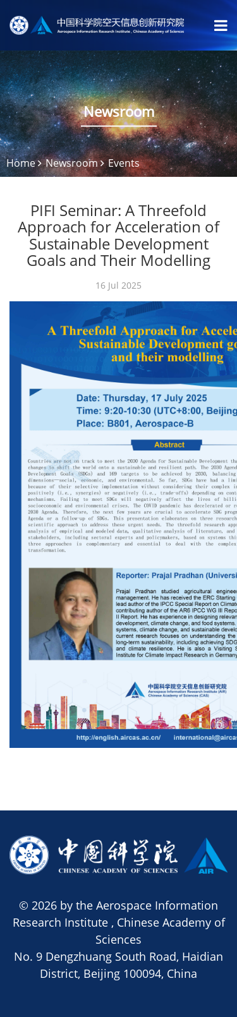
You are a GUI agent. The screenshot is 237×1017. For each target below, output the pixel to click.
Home (20, 163)
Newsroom (72, 163)
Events (124, 163)
